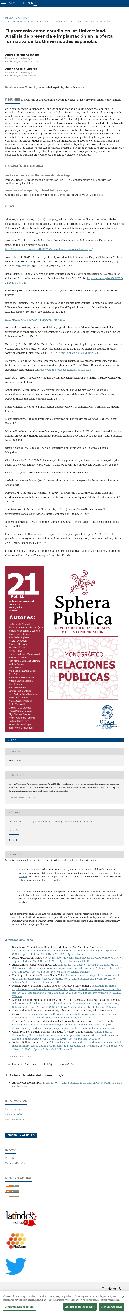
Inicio (9, 17)
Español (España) (15, 1163)
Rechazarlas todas (111, 1308)
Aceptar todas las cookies (80, 1308)
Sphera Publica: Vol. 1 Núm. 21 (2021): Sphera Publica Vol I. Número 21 (67, 1047)
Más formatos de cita (23, 797)
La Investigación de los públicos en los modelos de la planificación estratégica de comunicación (66, 976)
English (9, 1158)
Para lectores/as (13, 1109)
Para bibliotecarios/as (17, 1119)
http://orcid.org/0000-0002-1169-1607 (21, 61)
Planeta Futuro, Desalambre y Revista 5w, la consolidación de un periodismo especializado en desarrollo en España (66, 1035)
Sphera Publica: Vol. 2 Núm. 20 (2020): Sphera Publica (53, 954)
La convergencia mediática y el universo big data (63, 1022)
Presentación (51, 1082)
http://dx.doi (23, 266)
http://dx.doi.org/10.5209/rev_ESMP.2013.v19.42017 (35, 319)
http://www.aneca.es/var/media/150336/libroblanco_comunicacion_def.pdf (48, 249)
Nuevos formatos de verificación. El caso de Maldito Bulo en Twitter (83, 957)
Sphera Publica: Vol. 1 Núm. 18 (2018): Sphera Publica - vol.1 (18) (52, 961)
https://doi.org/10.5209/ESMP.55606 (79, 353)
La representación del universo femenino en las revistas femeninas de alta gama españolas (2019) (64, 950)
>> (31, 1056)
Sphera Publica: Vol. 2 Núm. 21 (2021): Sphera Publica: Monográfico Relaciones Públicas (67, 969)
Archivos (21, 17)
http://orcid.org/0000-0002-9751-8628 (21, 76)
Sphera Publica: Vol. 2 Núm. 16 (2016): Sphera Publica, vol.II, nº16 (51, 1017)
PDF (13, 740)
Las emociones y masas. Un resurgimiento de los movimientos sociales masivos (71, 1014)
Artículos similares (19, 940)
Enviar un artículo (21, 1135)
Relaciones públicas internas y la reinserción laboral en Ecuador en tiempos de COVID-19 (65, 1003)
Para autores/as (13, 1114)
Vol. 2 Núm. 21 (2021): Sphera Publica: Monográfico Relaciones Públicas (51, 21)
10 (25, 1056)
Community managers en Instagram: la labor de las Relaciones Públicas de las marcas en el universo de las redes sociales (65, 966)
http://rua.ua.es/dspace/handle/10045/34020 (65, 369)
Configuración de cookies (19, 1308)
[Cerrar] (123, 1298)
